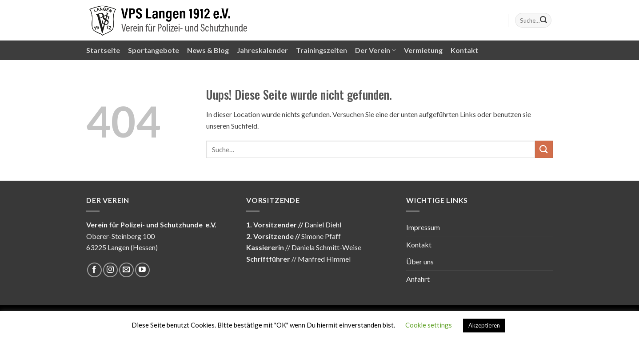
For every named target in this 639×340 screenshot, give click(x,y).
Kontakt (464, 50)
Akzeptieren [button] (484, 325)
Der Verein (375, 50)
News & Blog (208, 50)
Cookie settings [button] (428, 325)
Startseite (103, 50)
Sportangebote (153, 50)
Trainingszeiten (321, 50)
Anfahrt (418, 279)
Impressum (423, 227)
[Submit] (543, 20)
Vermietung (423, 50)
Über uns (420, 261)
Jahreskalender (262, 50)
